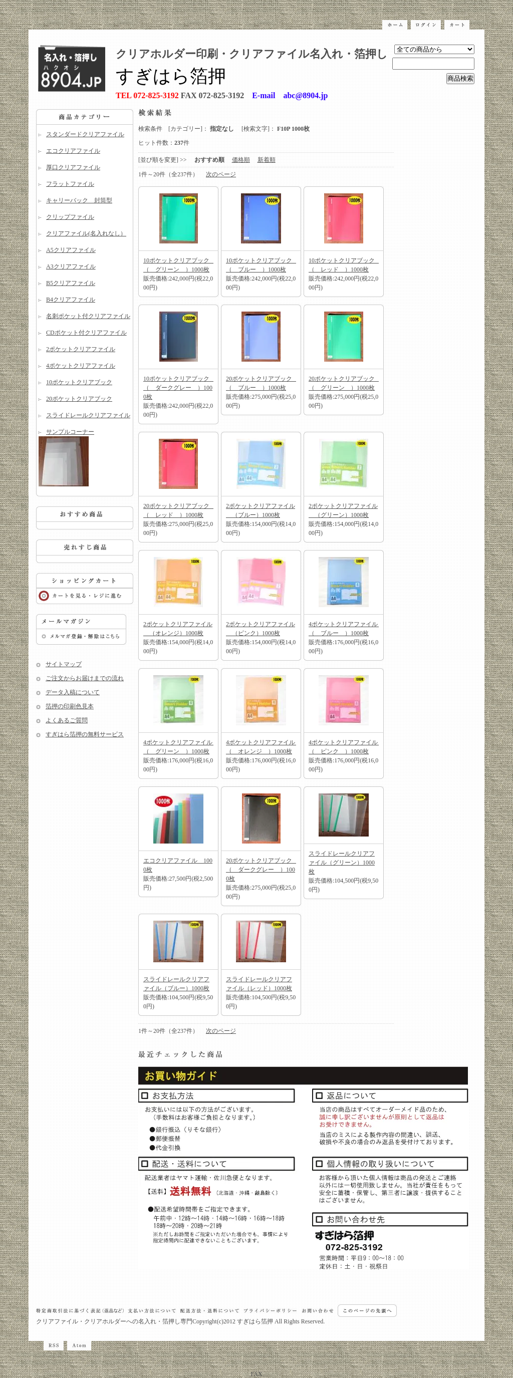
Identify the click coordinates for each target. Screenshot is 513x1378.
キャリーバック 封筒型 (79, 200)
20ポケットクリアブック (79, 398)
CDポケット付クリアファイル (86, 332)
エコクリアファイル (73, 150)
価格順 (241, 159)
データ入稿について (73, 692)
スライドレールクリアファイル (88, 415)
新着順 (267, 159)
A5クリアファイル (71, 249)
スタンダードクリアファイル (85, 134)
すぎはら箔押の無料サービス (85, 734)
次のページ (221, 174)
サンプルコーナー (85, 457)
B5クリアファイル (70, 283)
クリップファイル (70, 216)
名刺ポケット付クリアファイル (88, 316)
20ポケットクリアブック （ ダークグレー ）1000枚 (262, 869)
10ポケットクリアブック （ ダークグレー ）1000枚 (179, 387)
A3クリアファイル (71, 266)
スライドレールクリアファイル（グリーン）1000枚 (342, 862)
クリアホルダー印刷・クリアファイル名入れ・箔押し (252, 54)
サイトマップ (64, 664)
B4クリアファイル (70, 299)
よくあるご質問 (67, 720)
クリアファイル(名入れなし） (86, 233)
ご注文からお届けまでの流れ (85, 678)
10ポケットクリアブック (79, 382)
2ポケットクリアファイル (80, 349)
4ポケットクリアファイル (80, 365)
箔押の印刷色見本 (70, 706)
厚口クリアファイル (73, 167)
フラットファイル (70, 183)
